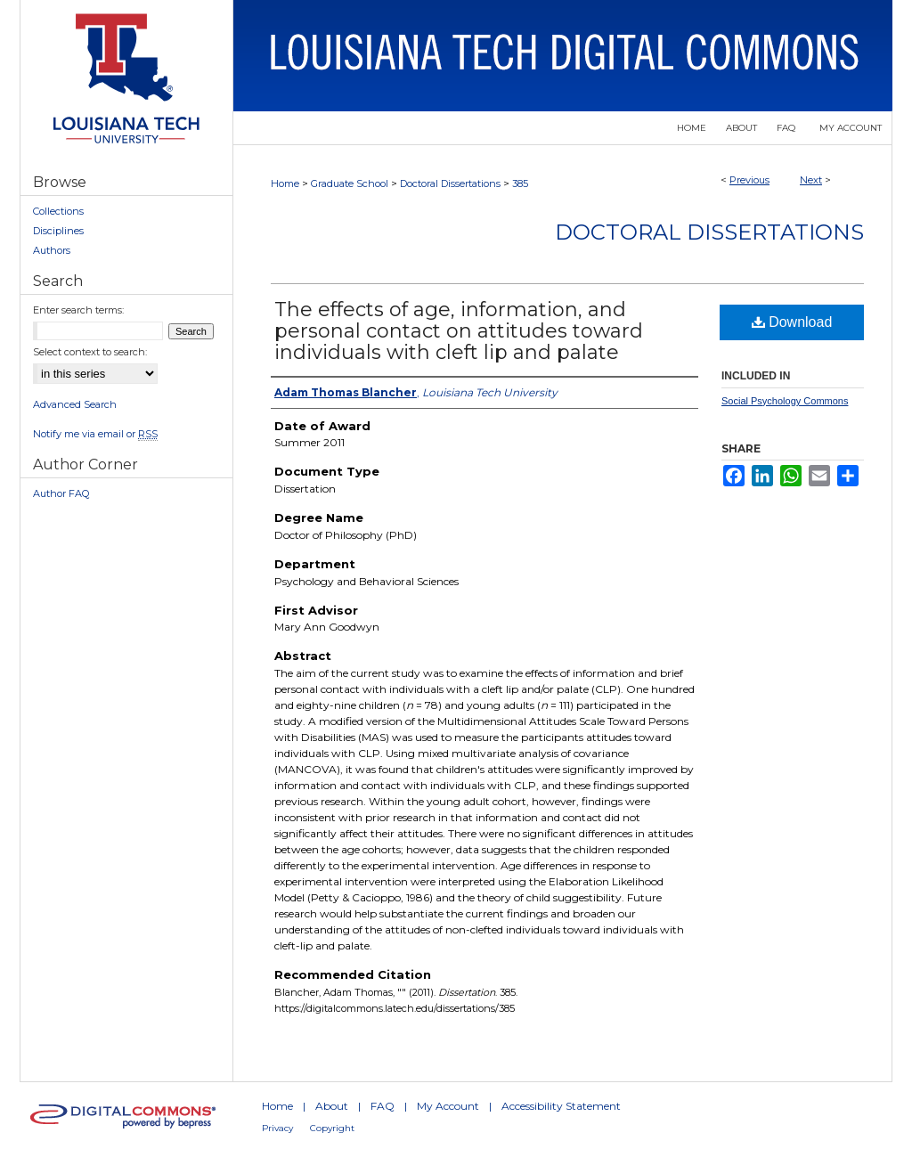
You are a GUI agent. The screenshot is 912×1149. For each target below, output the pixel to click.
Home (285, 183)
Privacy (277, 1128)
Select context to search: (90, 352)
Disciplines (58, 230)
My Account (448, 1105)
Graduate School (349, 183)
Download (792, 322)
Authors (51, 250)
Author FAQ (61, 493)
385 (520, 183)
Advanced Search (75, 404)
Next (811, 180)
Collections (58, 211)
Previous (749, 180)
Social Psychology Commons (784, 400)
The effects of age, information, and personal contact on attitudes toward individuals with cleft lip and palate (458, 330)
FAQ (382, 1105)
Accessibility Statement (561, 1105)
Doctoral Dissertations (450, 183)
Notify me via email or (95, 434)
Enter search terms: (78, 310)
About (331, 1105)
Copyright (332, 1128)
